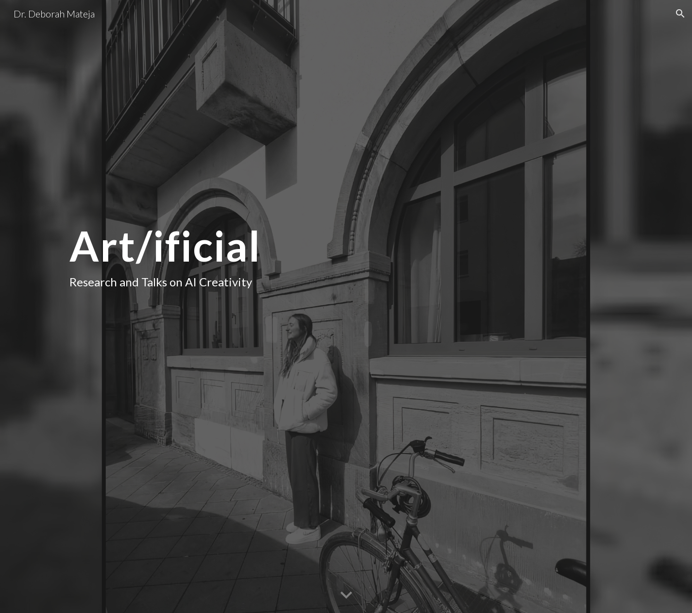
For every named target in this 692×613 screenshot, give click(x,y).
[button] (680, 13)
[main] (202, 306)
